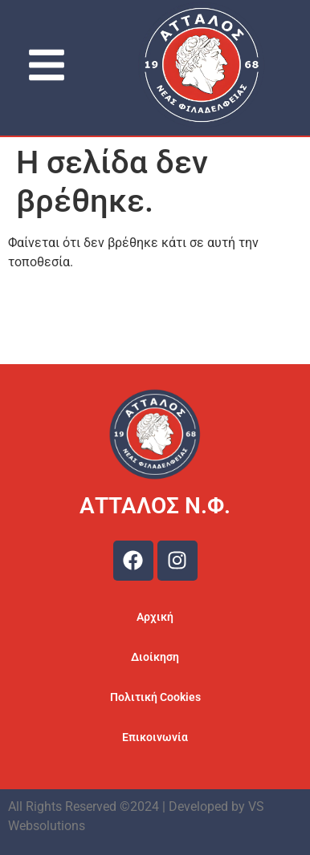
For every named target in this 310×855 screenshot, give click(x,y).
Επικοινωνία (155, 737)
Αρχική (155, 616)
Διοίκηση (155, 656)
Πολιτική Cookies (155, 697)
